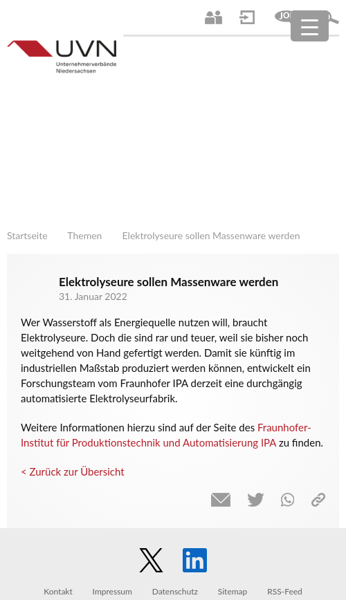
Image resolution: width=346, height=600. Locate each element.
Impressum (112, 591)
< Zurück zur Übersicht (73, 471)
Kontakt (58, 591)
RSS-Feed (284, 591)
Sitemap (233, 591)
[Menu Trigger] (310, 25)
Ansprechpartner (213, 17)
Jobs (286, 17)
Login (247, 17)
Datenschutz (175, 591)
